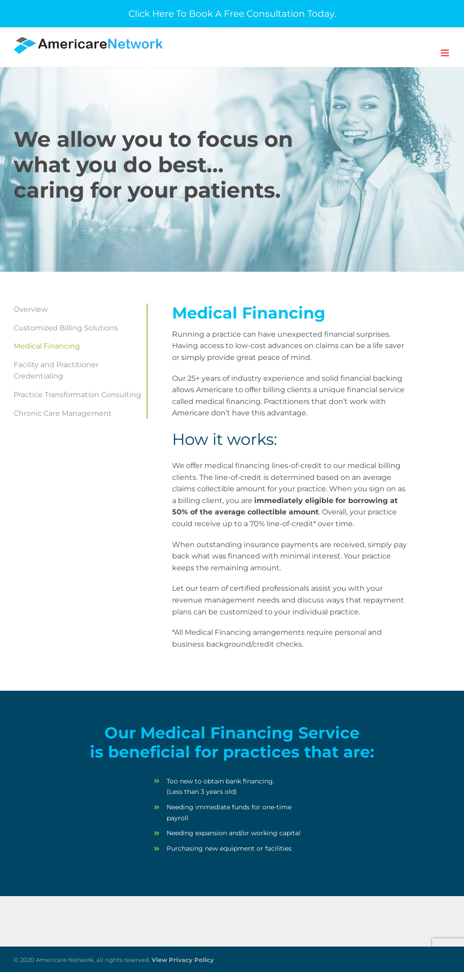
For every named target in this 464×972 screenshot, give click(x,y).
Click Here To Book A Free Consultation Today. (232, 13)
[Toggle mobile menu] (445, 53)
